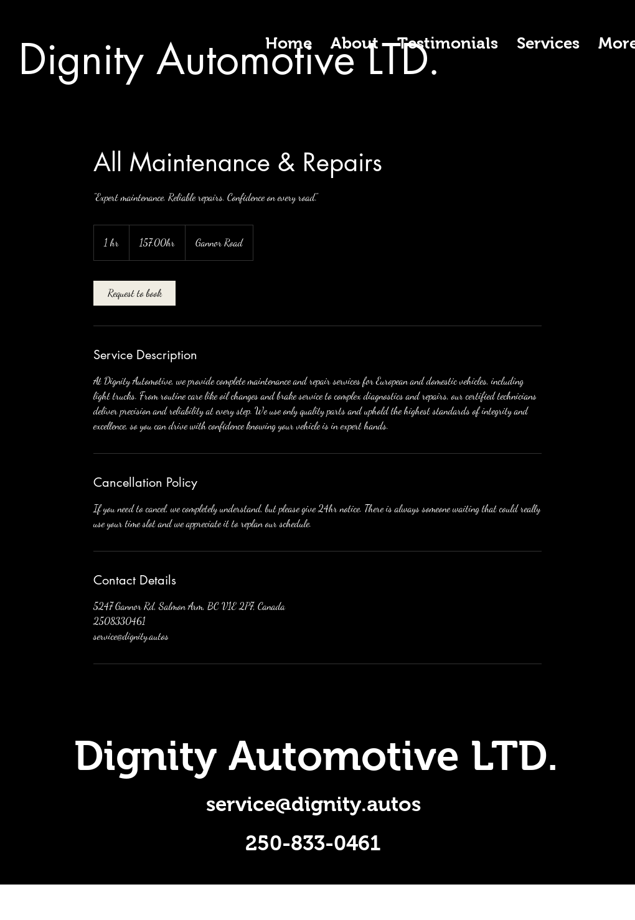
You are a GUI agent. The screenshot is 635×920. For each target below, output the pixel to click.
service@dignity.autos (313, 803)
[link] (134, 293)
